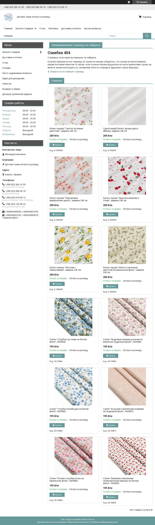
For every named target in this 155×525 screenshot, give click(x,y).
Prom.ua (90, 519)
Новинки (8, 36)
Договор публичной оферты (17, 94)
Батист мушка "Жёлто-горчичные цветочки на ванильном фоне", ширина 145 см (123, 270)
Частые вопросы (92, 28)
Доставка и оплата (71, 28)
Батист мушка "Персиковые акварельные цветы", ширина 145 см (68, 199)
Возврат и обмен (11, 89)
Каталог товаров (24, 28)
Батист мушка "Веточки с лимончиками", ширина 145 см (65, 268)
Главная (8, 28)
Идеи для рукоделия (13, 78)
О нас (42, 28)
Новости (6, 83)
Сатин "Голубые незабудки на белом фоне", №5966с (69, 410)
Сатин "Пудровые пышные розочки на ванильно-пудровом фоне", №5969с (123, 340)
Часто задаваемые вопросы (17, 73)
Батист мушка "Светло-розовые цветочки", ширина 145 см (66, 129)
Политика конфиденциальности (104, 522)
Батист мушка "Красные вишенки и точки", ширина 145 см (121, 199)
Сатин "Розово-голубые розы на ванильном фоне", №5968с (66, 479)
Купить (58, 145)
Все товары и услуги (140, 510)
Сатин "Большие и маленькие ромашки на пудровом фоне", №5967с (123, 410)
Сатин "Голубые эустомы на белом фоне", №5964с (68, 340)
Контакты (53, 28)
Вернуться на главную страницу (67, 71)
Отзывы (6, 68)
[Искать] (147, 36)
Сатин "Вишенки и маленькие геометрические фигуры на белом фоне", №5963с (121, 480)
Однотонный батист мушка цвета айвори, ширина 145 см (120, 129)
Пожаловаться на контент (78, 522)
